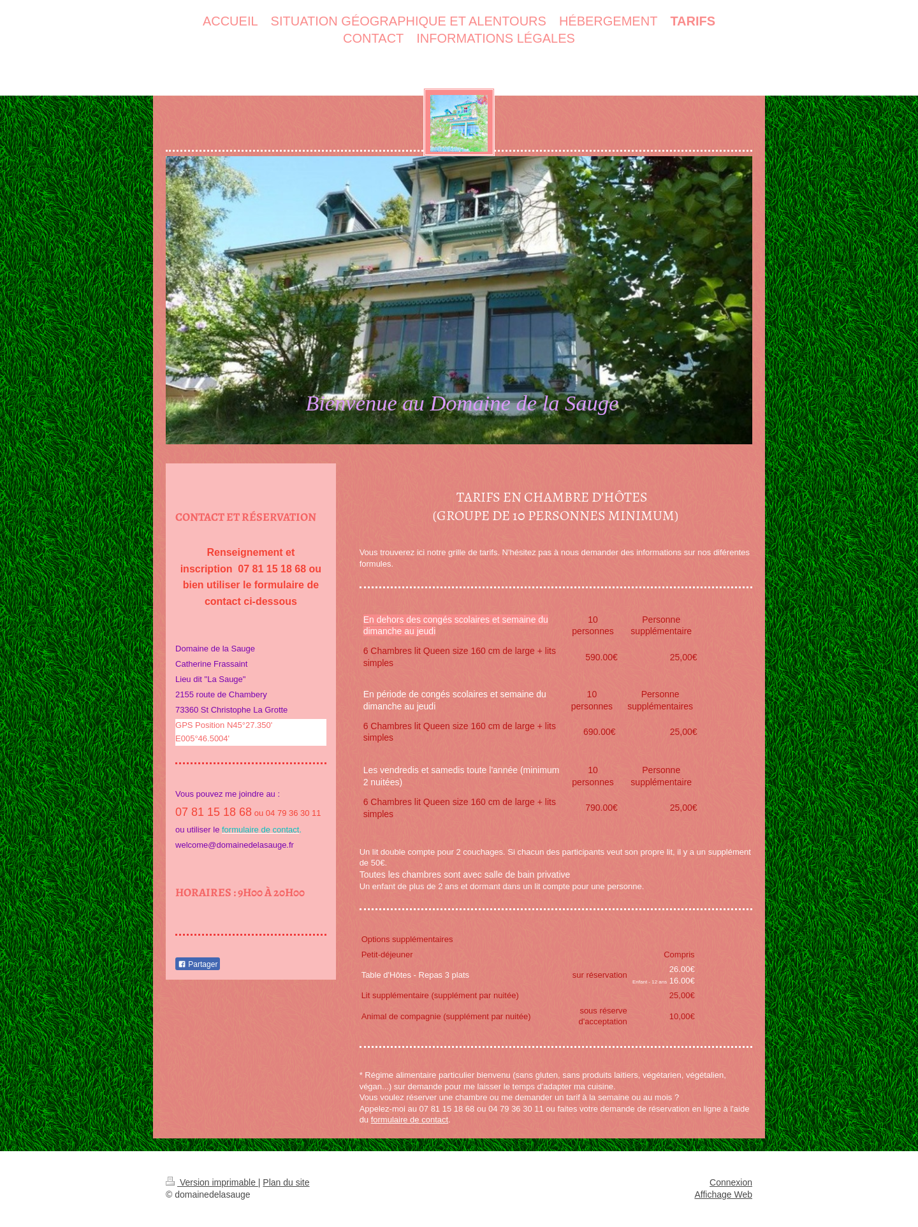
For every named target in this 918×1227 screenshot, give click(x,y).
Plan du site (286, 1182)
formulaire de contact (409, 1119)
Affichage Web (723, 1194)
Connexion (731, 1182)
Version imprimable (212, 1182)
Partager (197, 964)
